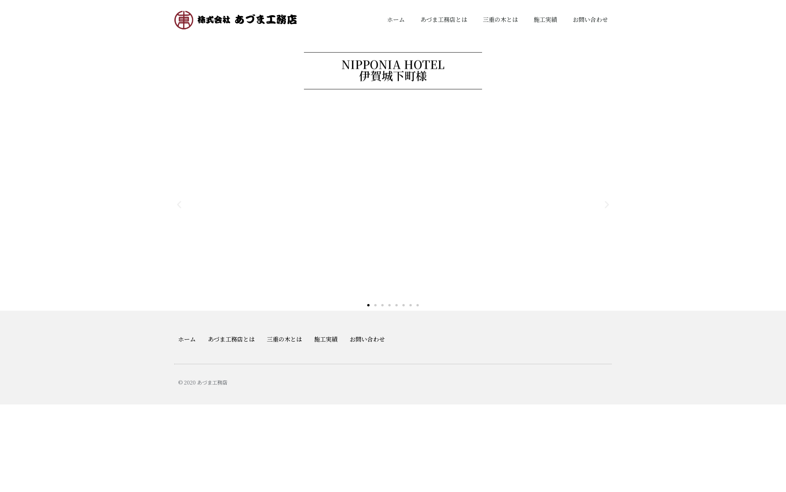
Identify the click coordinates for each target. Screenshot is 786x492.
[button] (368, 305)
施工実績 (545, 19)
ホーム (396, 19)
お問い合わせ (590, 19)
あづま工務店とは (443, 19)
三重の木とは (500, 19)
